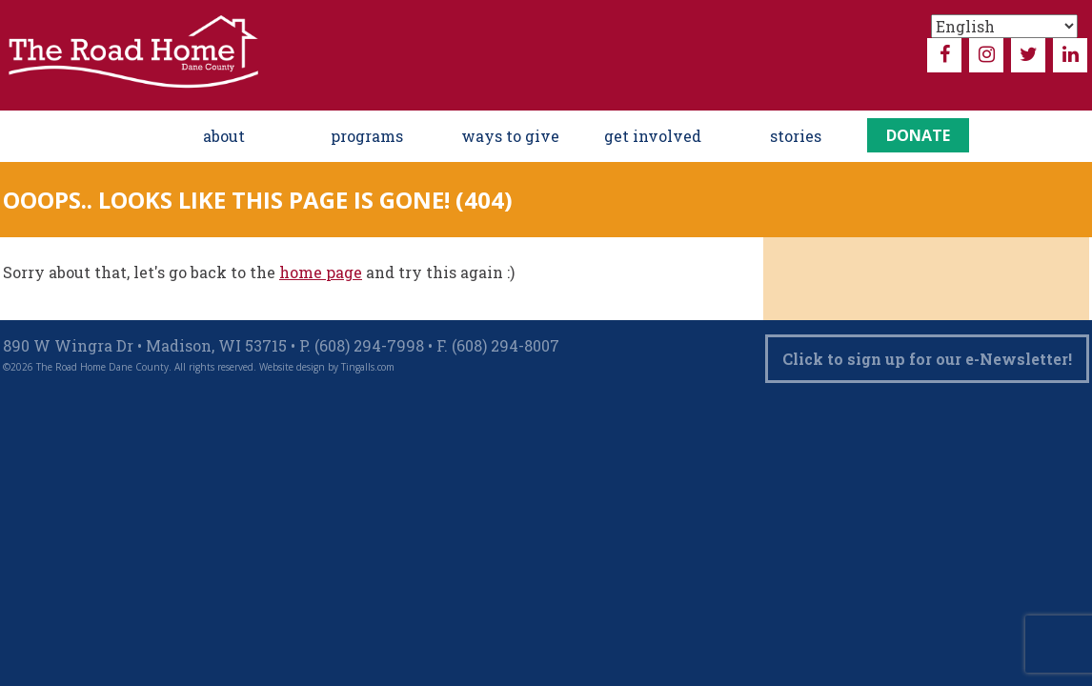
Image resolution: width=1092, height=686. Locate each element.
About (224, 136)
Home (137, 136)
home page (320, 272)
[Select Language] (1004, 26)
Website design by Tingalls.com (326, 366)
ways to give (510, 136)
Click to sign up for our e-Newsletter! (927, 359)
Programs (367, 136)
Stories (795, 136)
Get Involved (652, 136)
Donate (918, 135)
